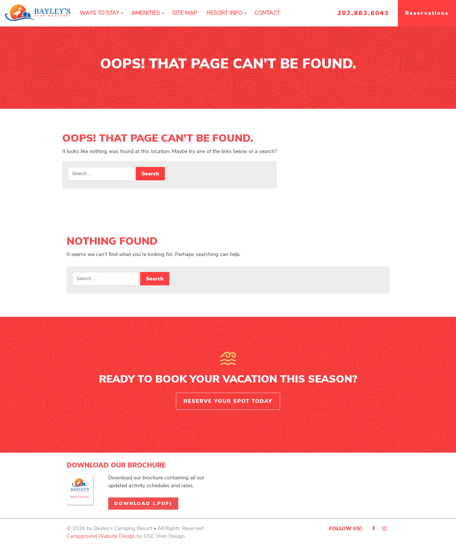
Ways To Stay (99, 13)
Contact (267, 13)
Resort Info (224, 13)
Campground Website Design (101, 536)
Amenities (145, 13)
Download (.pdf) (143, 503)
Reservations (427, 13)
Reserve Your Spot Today (228, 401)
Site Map (184, 13)
